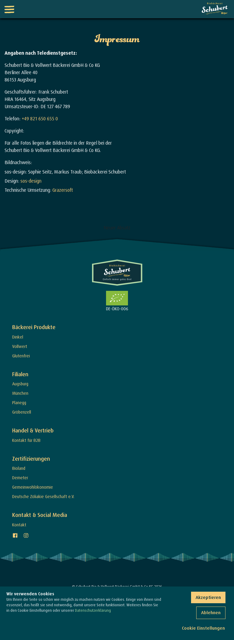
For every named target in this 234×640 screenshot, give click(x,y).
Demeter (20, 477)
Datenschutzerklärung (93, 610)
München (20, 393)
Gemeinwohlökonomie (32, 487)
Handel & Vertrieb (33, 430)
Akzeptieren (208, 597)
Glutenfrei (21, 355)
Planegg (19, 402)
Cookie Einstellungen (203, 628)
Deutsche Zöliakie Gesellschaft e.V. (43, 496)
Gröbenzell (21, 412)
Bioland (18, 468)
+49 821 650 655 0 (40, 118)
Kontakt (19, 524)
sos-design (30, 181)
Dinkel (17, 336)
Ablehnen (211, 612)
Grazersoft (62, 190)
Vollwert (19, 346)
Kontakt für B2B (26, 440)
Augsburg (20, 383)
